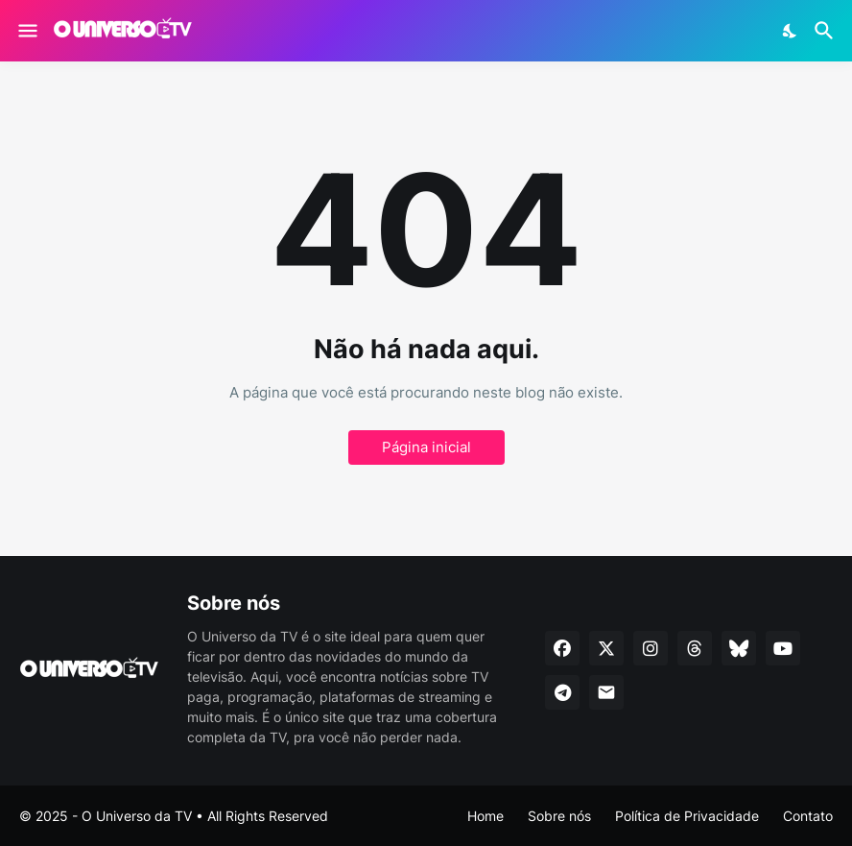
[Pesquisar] (826, 30)
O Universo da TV (137, 816)
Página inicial (426, 447)
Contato (808, 816)
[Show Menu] (26, 30)
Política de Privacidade (687, 816)
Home (485, 816)
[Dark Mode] (790, 30)
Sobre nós (559, 816)
